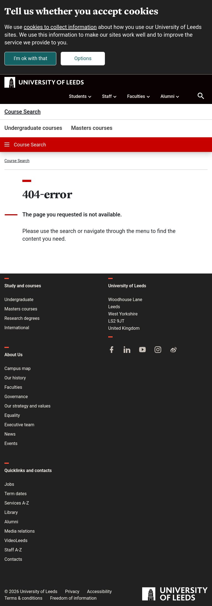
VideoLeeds (16, 540)
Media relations (19, 531)
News (9, 434)
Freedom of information (73, 598)
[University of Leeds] (175, 594)
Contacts (13, 559)
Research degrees (21, 318)
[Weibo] (173, 350)
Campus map (17, 368)
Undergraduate (18, 299)
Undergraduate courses (33, 128)
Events (10, 443)
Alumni (170, 96)
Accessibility (99, 591)
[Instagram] (157, 350)
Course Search (22, 111)
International (16, 327)
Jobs (9, 484)
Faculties (138, 96)
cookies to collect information (60, 27)
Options (82, 58)
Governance (16, 396)
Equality (12, 415)
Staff (109, 96)
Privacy (72, 591)
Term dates (15, 493)
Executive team (19, 424)
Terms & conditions (23, 598)
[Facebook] (111, 350)
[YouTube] (142, 350)
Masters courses (91, 128)
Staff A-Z (13, 550)
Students (80, 96)
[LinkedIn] (127, 350)
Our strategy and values (27, 406)
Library (11, 512)
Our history (15, 377)
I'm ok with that (30, 58)
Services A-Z (16, 503)
